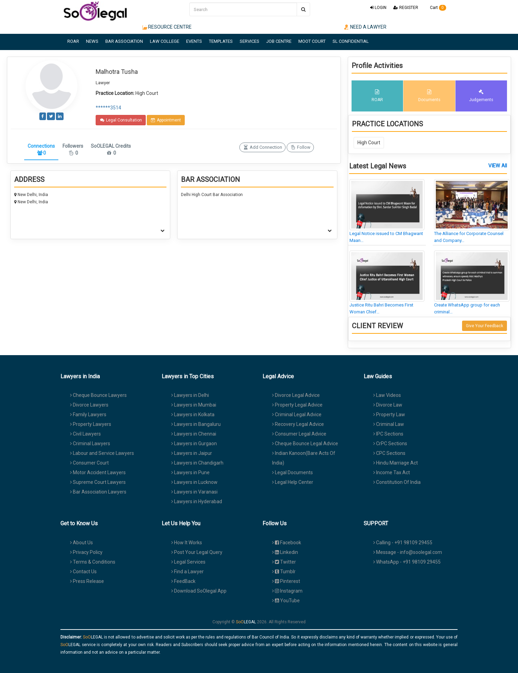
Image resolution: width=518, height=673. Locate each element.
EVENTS (194, 41)
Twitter (284, 562)
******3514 (108, 107)
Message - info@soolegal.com (407, 552)
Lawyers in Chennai (193, 434)
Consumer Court (89, 463)
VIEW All (497, 166)
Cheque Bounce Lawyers (98, 395)
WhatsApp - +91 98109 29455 (407, 562)
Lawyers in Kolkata (192, 414)
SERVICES (249, 41)
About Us (81, 542)
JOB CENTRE (278, 41)
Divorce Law (387, 405)
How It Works (186, 542)
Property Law (389, 414)
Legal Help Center (292, 482)
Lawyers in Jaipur (191, 453)
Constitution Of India (397, 482)
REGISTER (405, 7)
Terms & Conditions (92, 562)
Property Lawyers (90, 424)
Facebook (286, 542)
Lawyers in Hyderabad (196, 501)
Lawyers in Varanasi (194, 492)
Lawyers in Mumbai (193, 405)
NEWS (92, 41)
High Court (368, 142)
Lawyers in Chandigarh (197, 463)
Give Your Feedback (484, 325)
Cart (435, 7)
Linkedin (285, 552)
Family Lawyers (88, 414)
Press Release (87, 581)
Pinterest (286, 581)
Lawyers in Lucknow (194, 482)
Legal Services (188, 562)
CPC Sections (389, 453)
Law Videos (387, 395)
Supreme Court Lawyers (98, 482)
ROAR (73, 41)
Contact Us (83, 571)
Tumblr (284, 571)
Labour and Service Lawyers (102, 453)
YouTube (286, 600)
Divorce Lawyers (89, 405)
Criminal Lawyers (90, 443)
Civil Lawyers (85, 434)
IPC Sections (388, 434)
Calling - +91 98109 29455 (402, 542)
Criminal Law (388, 424)
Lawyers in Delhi (190, 395)
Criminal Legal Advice (297, 414)
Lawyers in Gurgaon (194, 443)
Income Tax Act (391, 472)
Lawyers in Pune (190, 472)
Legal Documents (292, 472)
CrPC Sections (390, 443)
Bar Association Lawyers (98, 492)
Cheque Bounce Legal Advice (305, 443)
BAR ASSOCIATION (124, 41)
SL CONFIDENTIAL (351, 41)
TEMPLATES (221, 41)
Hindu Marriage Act (395, 463)
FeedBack (183, 581)
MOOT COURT (312, 41)
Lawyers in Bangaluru (196, 424)
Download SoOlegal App (199, 591)
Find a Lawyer (187, 571)
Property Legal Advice (297, 405)
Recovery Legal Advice (298, 424)
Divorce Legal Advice (296, 395)
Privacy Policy (86, 552)
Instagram (287, 591)
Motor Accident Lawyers (98, 472)
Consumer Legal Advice (299, 434)
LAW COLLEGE (164, 41)
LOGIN (378, 7)
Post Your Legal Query (196, 552)
